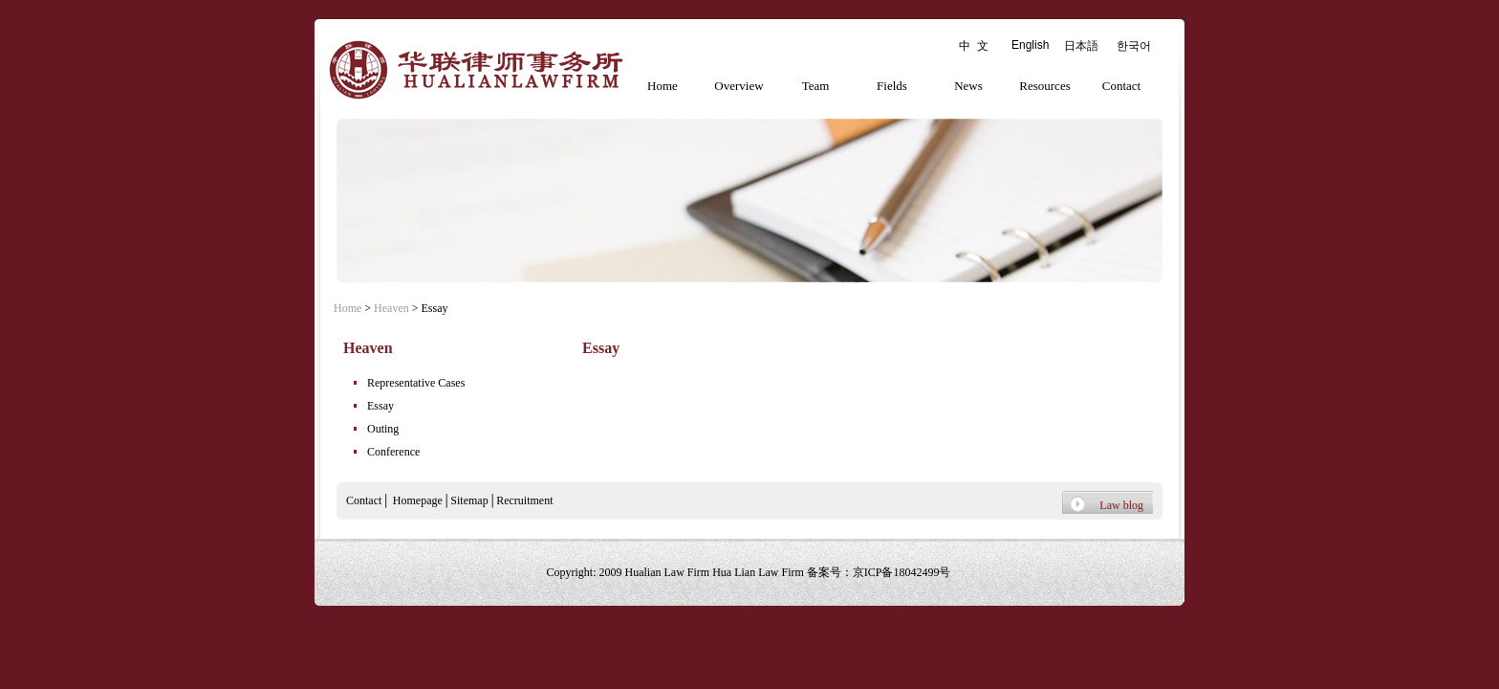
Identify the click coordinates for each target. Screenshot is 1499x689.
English (1030, 45)
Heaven (391, 308)
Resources (1044, 85)
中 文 (973, 46)
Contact (1121, 85)
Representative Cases (416, 382)
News (968, 85)
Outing (383, 428)
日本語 (1081, 46)
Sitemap (469, 500)
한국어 (1134, 46)
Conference (393, 451)
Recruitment (524, 500)
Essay (380, 405)
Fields (892, 85)
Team (816, 85)
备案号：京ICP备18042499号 (879, 572)
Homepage (418, 500)
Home (662, 85)
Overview (738, 85)
